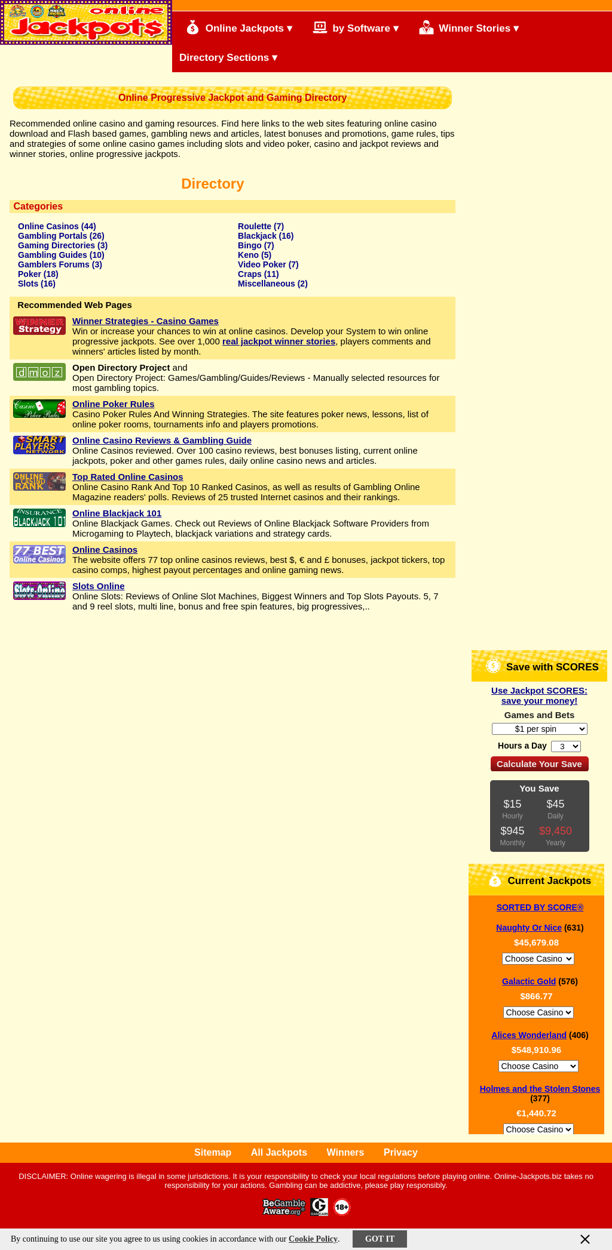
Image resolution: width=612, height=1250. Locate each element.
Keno (248, 255)
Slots (28, 283)
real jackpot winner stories (278, 341)
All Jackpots (279, 1152)
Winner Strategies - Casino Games (145, 321)
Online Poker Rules (113, 404)
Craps (250, 274)
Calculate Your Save (539, 764)
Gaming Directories (56, 245)
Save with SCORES (542, 665)
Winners (346, 1152)
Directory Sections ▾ (228, 57)
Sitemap (212, 1152)
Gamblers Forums (54, 264)
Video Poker (262, 264)
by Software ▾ (356, 27)
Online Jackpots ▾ (238, 27)
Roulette (254, 226)
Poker (29, 274)
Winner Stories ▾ (469, 27)
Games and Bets (539, 715)
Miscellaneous (266, 283)
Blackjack (257, 236)
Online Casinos (48, 226)
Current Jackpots (540, 879)
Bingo (250, 245)
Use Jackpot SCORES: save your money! (539, 695)
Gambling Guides (52, 255)
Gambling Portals (52, 236)
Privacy (401, 1152)
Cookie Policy (313, 1238)
